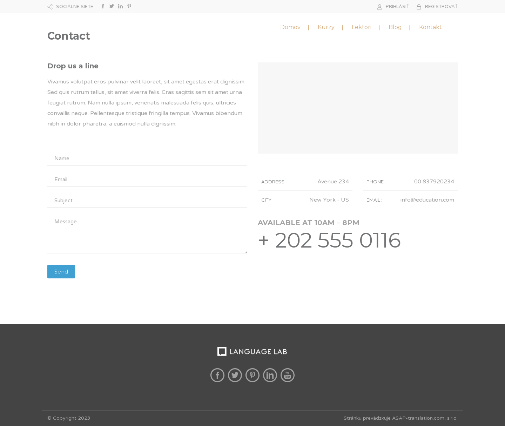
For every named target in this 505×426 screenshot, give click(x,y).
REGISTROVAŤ (441, 6)
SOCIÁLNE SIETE (74, 6)
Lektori (361, 27)
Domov (290, 27)
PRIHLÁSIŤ (397, 6)
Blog (395, 27)
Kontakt (430, 27)
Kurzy (326, 27)
